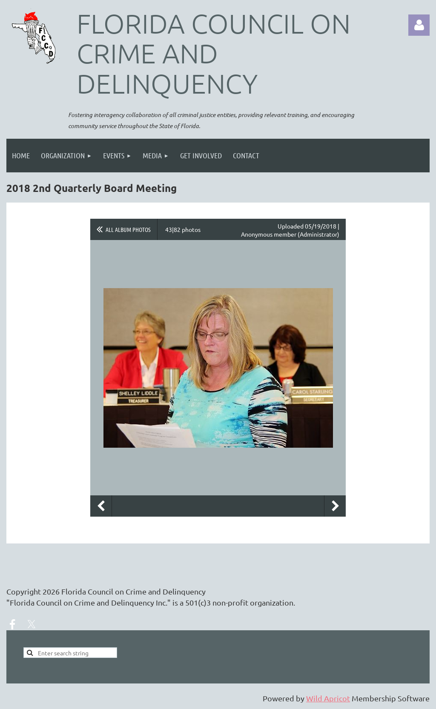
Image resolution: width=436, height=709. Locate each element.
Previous (101, 506)
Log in (419, 25)
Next (335, 506)
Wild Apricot (328, 698)
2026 (51, 591)
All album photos (128, 229)
